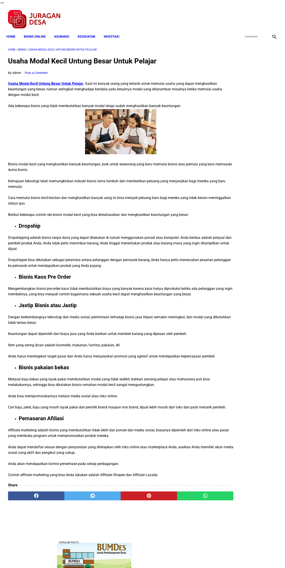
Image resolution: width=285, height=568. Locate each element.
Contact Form (177, 556)
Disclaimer (140, 556)
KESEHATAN (88, 32)
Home (12, 32)
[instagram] (272, 17)
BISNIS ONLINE (36, 32)
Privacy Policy (118, 556)
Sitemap (157, 556)
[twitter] (251, 17)
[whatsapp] (166, 515)
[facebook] (241, 17)
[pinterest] (121, 515)
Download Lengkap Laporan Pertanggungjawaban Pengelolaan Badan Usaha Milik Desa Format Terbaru (240, 155)
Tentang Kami (200, 556)
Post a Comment (36, 70)
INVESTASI (113, 32)
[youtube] (262, 17)
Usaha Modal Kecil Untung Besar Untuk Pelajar (45, 81)
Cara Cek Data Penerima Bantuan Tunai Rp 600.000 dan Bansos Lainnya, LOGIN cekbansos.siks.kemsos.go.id (239, 299)
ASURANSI (63, 32)
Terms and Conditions (90, 556)
